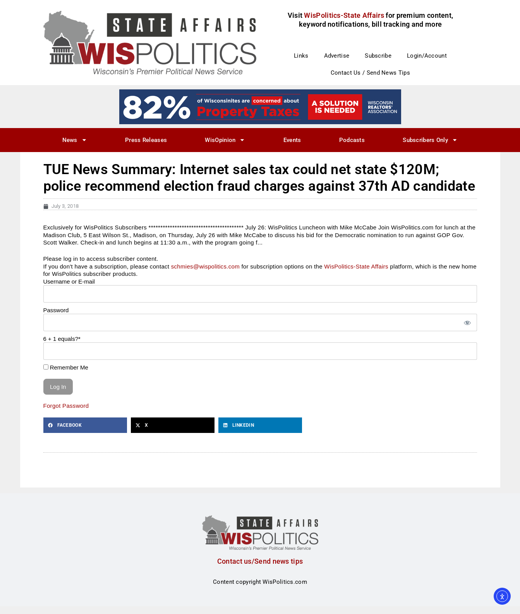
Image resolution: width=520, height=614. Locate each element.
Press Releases (146, 140)
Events (292, 140)
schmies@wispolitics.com (205, 266)
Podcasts (352, 140)
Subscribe (378, 55)
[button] (85, 425)
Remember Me (65, 367)
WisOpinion (225, 140)
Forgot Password (66, 405)
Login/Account (427, 55)
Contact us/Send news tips (260, 561)
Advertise (337, 55)
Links (301, 55)
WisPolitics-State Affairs (356, 266)
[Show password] (467, 322)
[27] (260, 106)
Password (56, 310)
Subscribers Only (430, 140)
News (74, 140)
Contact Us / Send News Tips (370, 72)
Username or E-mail (69, 281)
